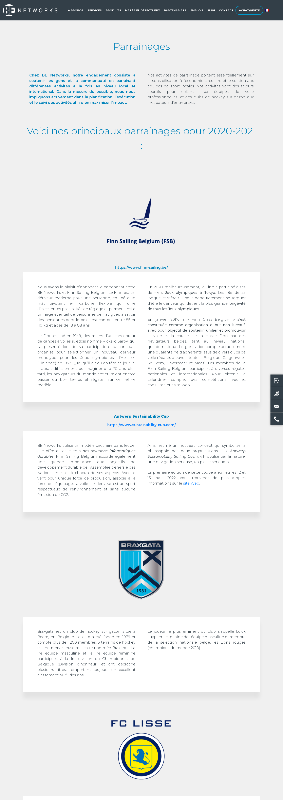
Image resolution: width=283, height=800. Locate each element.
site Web (191, 483)
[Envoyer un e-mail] (276, 406)
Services (95, 10)
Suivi (211, 10)
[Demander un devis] (276, 381)
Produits (113, 10)
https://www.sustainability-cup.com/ (141, 425)
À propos (75, 10)
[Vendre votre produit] (276, 393)
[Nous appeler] (276, 419)
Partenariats (175, 10)
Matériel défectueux (142, 10)
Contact (226, 10)
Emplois (196, 10)
